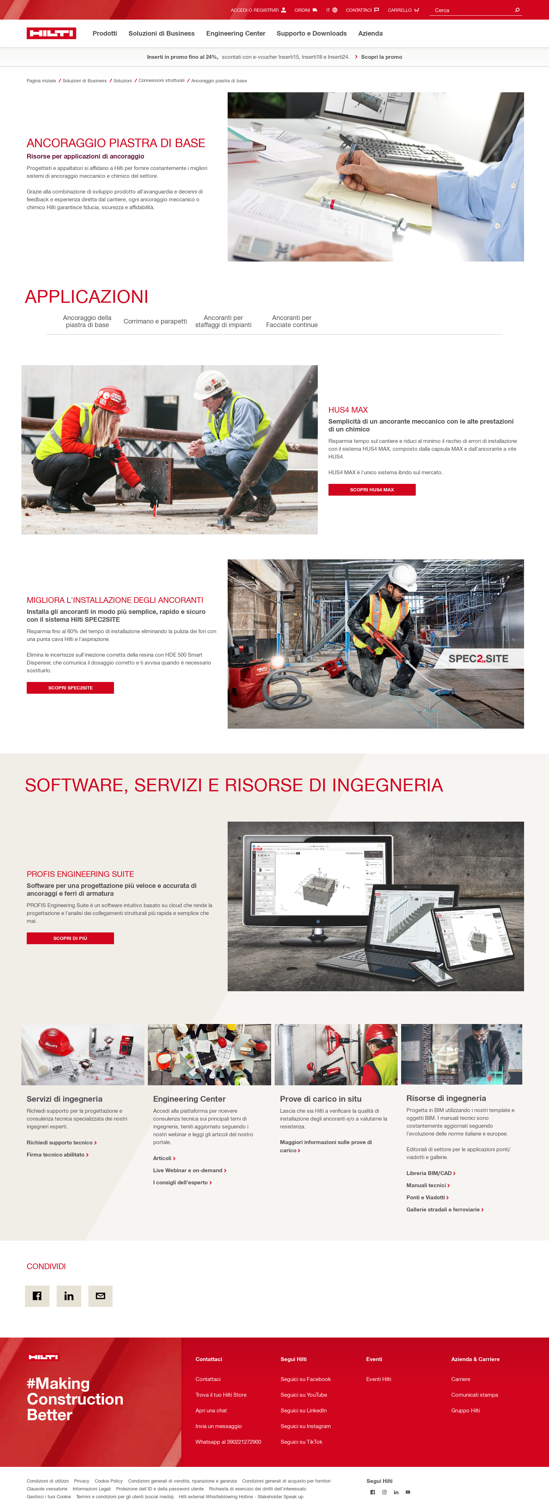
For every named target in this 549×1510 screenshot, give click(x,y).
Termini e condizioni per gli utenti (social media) (124, 1496)
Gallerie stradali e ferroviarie (443, 1209)
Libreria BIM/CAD (429, 1173)
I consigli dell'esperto (180, 1182)
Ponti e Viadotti (425, 1197)
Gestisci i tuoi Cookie (49, 1496)
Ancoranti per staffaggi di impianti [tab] (223, 321)
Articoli (162, 1158)
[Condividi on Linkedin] (69, 1296)
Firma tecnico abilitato (55, 1154)
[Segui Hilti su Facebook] (372, 1492)
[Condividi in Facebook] (37, 1296)
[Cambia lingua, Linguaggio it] (333, 10)
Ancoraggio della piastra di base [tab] (87, 321)
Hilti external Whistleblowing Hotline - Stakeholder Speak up (241, 1496)
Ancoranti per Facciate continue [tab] (292, 321)
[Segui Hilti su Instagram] (384, 1492)
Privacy (81, 1480)
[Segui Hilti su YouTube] (408, 1492)
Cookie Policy (109, 1480)
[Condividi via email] (100, 1296)
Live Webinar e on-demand (187, 1170)
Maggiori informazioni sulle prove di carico (326, 1146)
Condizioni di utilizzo (48, 1480)
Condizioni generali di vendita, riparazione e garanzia (182, 1480)
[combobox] (476, 10)
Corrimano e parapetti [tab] (155, 321)
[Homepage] (51, 33)
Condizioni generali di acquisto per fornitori (286, 1480)
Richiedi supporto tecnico (60, 1142)
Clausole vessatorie (47, 1488)
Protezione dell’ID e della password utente (160, 1488)
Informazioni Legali (92, 1488)
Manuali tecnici (426, 1185)
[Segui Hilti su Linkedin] (396, 1492)
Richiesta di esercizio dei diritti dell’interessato (257, 1488)
